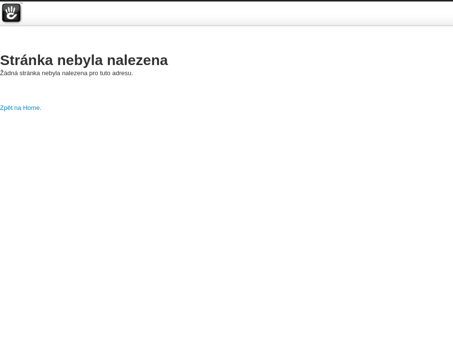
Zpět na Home (20, 107)
